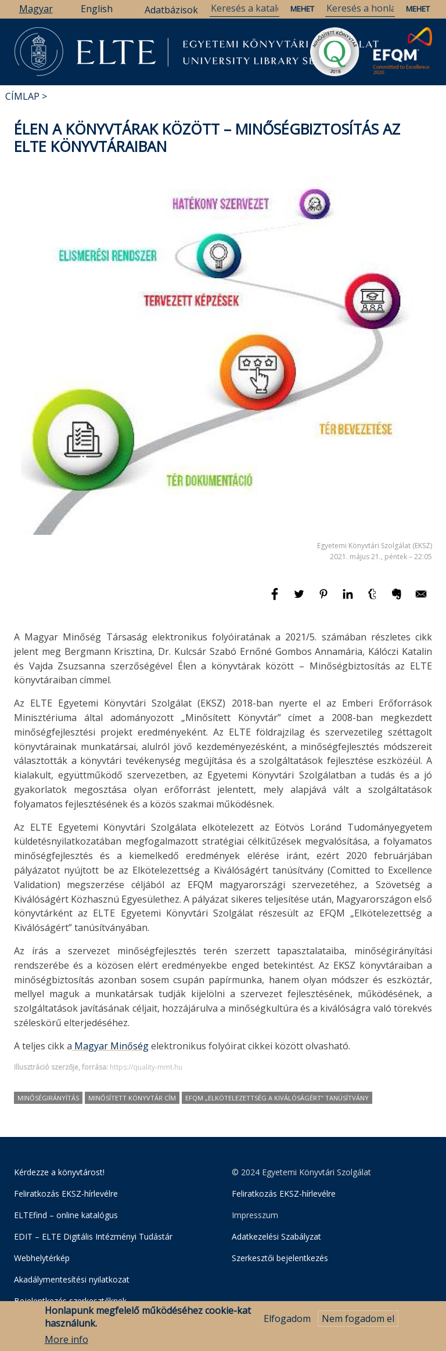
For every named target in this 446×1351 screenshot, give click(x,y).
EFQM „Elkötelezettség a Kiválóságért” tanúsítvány (277, 1097)
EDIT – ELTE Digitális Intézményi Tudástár (93, 1236)
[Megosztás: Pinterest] (324, 599)
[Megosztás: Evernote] (398, 599)
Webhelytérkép (42, 1257)
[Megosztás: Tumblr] (373, 599)
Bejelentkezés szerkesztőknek (70, 1300)
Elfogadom (287, 1319)
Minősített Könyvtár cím (132, 1097)
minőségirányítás (48, 1097)
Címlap (22, 96)
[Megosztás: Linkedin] (349, 599)
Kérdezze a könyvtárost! (59, 1172)
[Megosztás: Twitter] (300, 599)
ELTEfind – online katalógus (66, 1214)
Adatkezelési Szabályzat (276, 1236)
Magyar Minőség (110, 1045)
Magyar (36, 8)
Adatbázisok (171, 9)
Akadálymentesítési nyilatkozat (72, 1279)
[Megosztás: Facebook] (276, 599)
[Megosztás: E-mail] (421, 599)
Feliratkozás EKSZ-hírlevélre (66, 1193)
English (97, 8)
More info (66, 1340)
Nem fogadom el (358, 1319)
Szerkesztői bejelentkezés (280, 1257)
